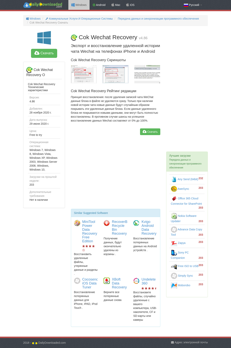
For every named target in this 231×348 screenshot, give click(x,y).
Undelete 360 (148, 281)
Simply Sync (182, 275)
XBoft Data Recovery (119, 283)
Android (99, 4)
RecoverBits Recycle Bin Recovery (121, 227)
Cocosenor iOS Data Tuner (90, 283)
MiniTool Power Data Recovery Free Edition (89, 231)
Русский (193, 5)
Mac (115, 4)
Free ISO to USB (185, 266)
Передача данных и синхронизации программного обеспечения (158, 18)
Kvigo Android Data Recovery (148, 227)
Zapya (178, 242)
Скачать (44, 53)
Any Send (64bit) (184, 179)
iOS (130, 4)
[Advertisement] (115, 173)
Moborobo (180, 285)
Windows (79, 4)
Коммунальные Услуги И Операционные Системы (79, 18)
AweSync (180, 188)
